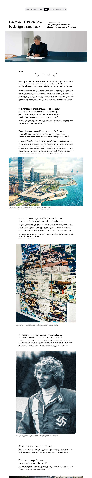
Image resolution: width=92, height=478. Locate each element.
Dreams (52, 9)
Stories (27, 9)
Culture (64, 9)
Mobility (40, 9)
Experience (33, 9)
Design (46, 9)
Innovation (58, 9)
